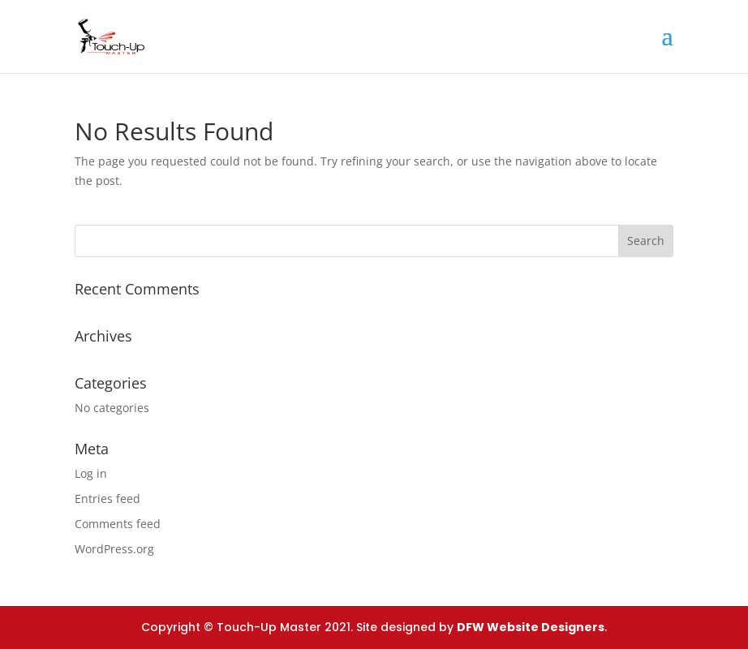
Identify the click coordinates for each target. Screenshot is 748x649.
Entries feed (107, 498)
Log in (91, 473)
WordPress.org (114, 549)
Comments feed (118, 523)
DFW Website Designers (530, 627)
